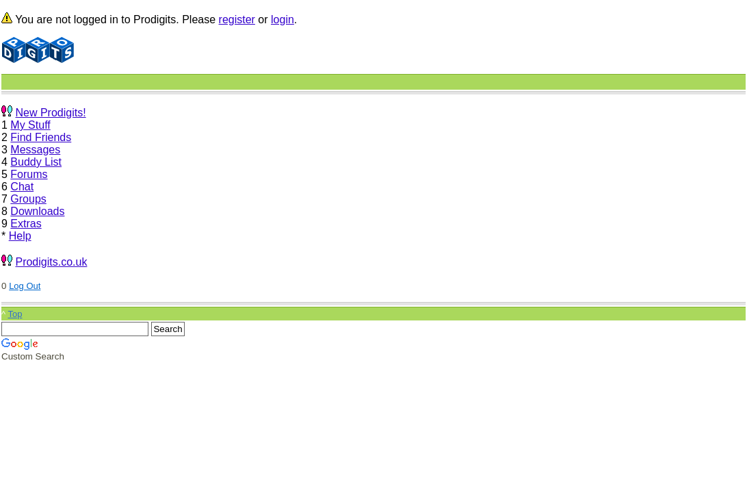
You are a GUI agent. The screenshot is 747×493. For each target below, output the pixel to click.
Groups (28, 199)
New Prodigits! (50, 112)
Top (15, 314)
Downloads (37, 211)
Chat (22, 186)
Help (20, 236)
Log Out (24, 286)
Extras (25, 223)
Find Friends (40, 137)
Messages (35, 149)
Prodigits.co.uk (51, 262)
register (237, 19)
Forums (28, 174)
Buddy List (36, 162)
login (282, 19)
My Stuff (30, 125)
